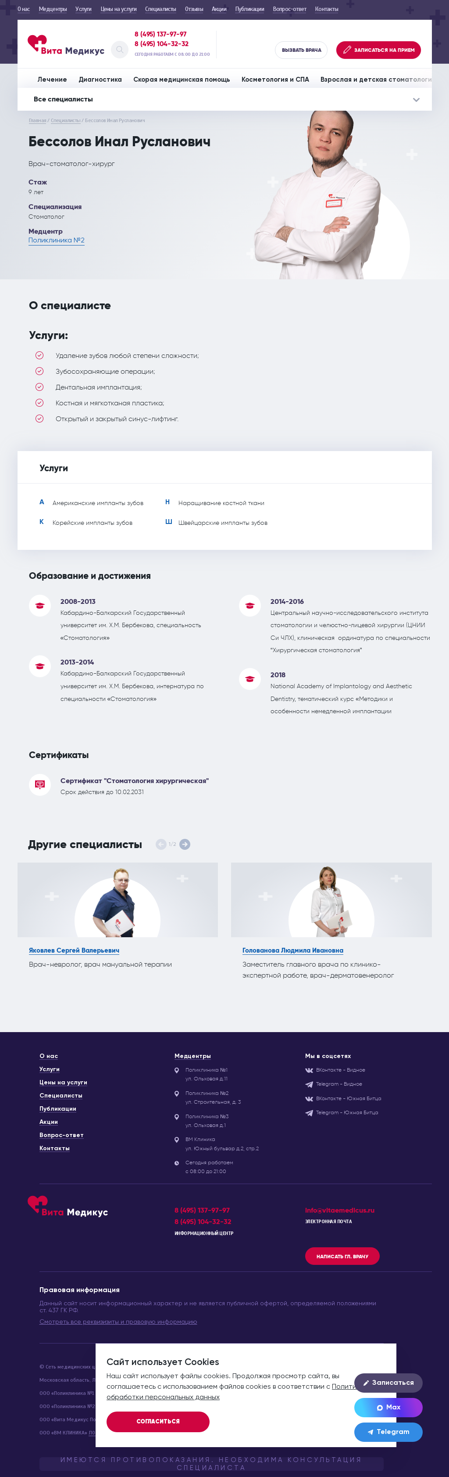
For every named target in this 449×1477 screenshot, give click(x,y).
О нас (24, 9)
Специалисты (160, 9)
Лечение (52, 79)
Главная (37, 120)
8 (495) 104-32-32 (162, 43)
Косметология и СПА (275, 79)
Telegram (389, 1432)
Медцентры (53, 9)
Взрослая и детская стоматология (378, 79)
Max (388, 1407)
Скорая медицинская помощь (181, 79)
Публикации (249, 9)
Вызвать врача (301, 50)
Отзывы (194, 9)
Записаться (388, 1383)
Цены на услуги (118, 9)
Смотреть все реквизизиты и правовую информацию (118, 1322)
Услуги (83, 9)
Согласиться (158, 1422)
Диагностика (100, 79)
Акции (219, 9)
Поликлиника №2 (57, 240)
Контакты (326, 9)
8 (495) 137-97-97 (160, 34)
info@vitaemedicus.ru (339, 1210)
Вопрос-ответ (289, 9)
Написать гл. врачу (342, 1256)
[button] (184, 844)
